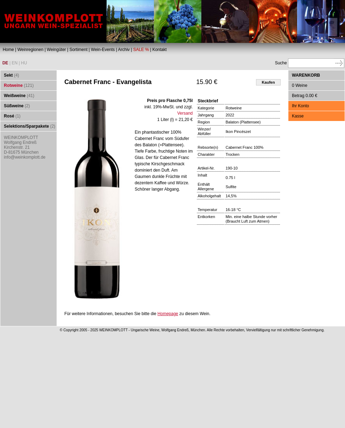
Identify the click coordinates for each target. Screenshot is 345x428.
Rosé (9, 116)
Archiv (123, 49)
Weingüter (56, 49)
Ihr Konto (300, 105)
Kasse (298, 116)
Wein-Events (103, 49)
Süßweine (14, 105)
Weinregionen (30, 49)
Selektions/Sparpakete (26, 126)
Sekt (8, 75)
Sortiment (78, 49)
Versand (185, 113)
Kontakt (159, 49)
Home (8, 49)
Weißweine (15, 95)
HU (24, 62)
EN (15, 62)
